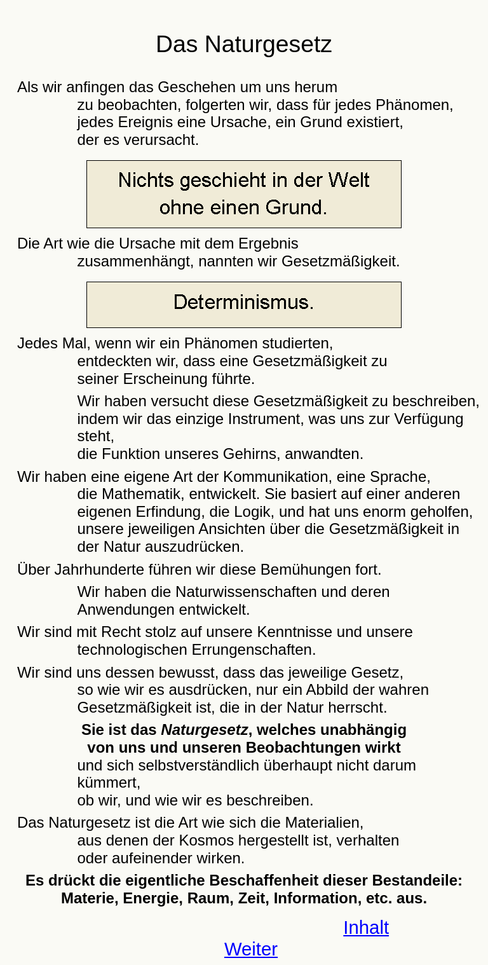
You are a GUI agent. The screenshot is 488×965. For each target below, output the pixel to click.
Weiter (251, 948)
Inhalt (366, 927)
